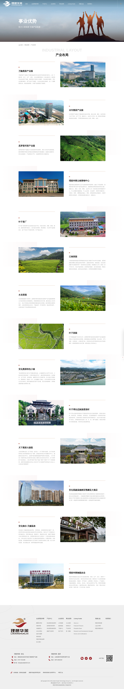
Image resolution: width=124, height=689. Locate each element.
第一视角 (68, 631)
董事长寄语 (39, 623)
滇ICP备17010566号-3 (67, 683)
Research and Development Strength (83, 631)
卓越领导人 (39, 628)
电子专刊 (60, 631)
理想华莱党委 (98, 623)
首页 (26, 4)
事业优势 (61, 4)
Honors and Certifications (80, 633)
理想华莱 (38, 625)
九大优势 (68, 623)
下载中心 (60, 628)
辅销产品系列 (50, 631)
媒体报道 (60, 625)
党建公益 (81, 4)
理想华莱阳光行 (99, 628)
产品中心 (44, 4)
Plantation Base (78, 628)
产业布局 (33, 45)
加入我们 (38, 642)
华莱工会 (60, 672)
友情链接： (16, 672)
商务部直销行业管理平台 (49, 672)
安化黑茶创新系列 (51, 628)
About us (76, 623)
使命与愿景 (39, 633)
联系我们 (90, 4)
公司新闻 (60, 623)
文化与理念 (39, 631)
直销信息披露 (22, 672)
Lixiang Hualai (71, 4)
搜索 (120, 3)
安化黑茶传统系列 (51, 623)
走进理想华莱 (35, 4)
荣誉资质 (38, 636)
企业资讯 (53, 4)
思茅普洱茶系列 (51, 625)
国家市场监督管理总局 (34, 672)
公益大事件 (98, 625)
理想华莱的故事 (40, 639)
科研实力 (68, 625)
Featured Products (78, 625)
